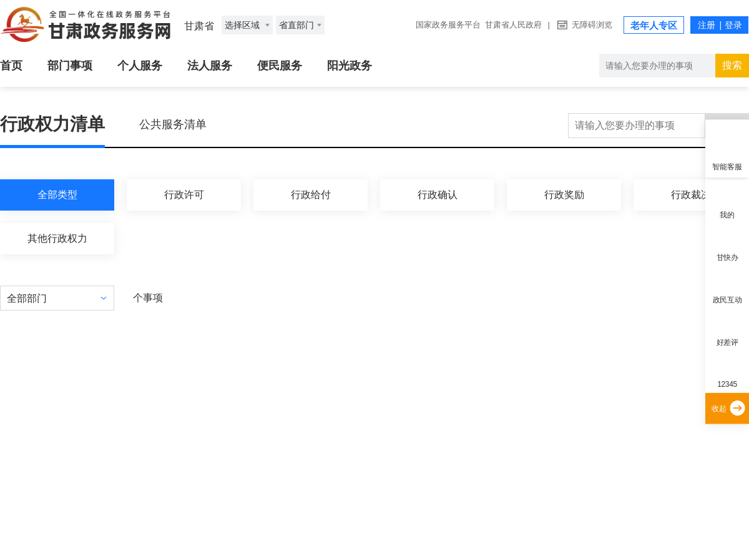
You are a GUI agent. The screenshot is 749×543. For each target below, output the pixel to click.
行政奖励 (564, 194)
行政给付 (311, 194)
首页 (11, 65)
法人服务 (209, 65)
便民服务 (279, 65)
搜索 (732, 65)
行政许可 (184, 194)
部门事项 (69, 65)
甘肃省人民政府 (513, 24)
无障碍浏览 (592, 24)
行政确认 (438, 194)
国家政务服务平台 (448, 24)
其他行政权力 (57, 238)
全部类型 (57, 194)
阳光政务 (349, 65)
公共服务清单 (173, 124)
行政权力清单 (52, 124)
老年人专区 (653, 25)
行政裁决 (691, 194)
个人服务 (139, 65)
